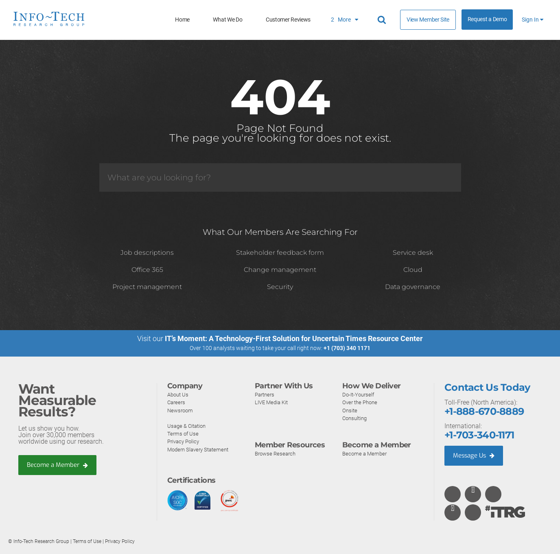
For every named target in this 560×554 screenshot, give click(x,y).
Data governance (412, 287)
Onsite (350, 410)
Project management (147, 287)
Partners (266, 394)
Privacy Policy (184, 441)
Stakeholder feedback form (280, 252)
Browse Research (277, 453)
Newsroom (181, 410)
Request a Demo (487, 19)
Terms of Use (183, 433)
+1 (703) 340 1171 (347, 348)
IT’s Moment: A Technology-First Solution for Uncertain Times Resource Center (294, 338)
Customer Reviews (288, 19)
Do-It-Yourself (359, 394)
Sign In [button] (532, 19)
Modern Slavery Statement (200, 449)
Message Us (475, 455)
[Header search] (383, 20)
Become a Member (59, 465)
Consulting (356, 417)
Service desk (413, 252)
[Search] (280, 177)
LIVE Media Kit (273, 402)
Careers (177, 402)
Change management (280, 270)
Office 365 (147, 270)
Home (182, 19)
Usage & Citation (188, 426)
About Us (178, 394)
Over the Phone (361, 402)
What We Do (227, 19)
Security (280, 287)
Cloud (412, 270)
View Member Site (428, 19)
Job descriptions (147, 252)
